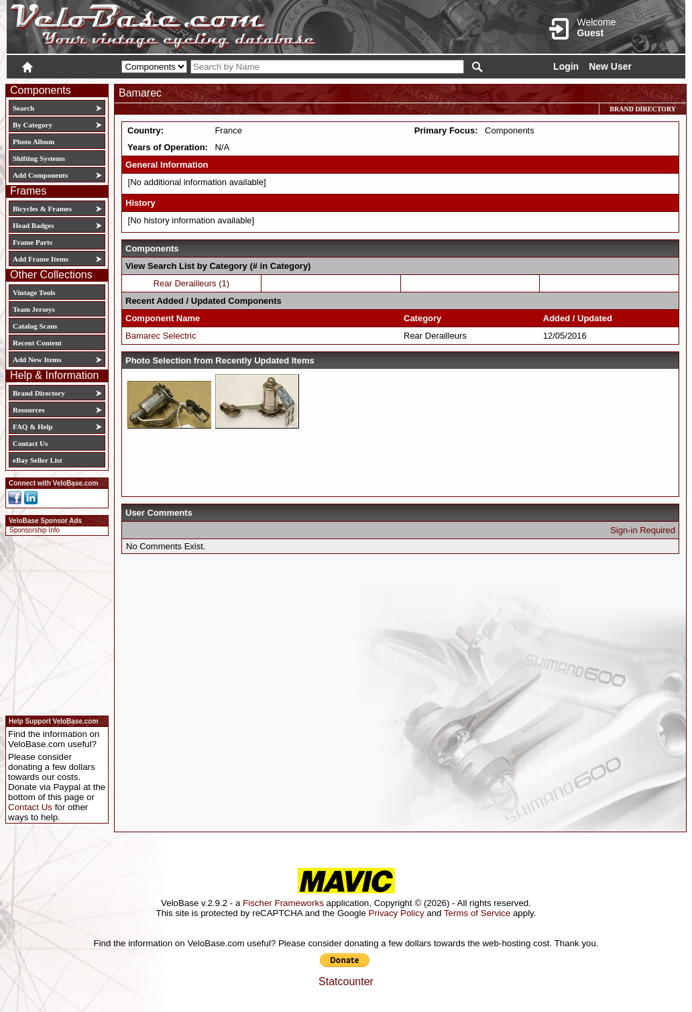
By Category (32, 125)
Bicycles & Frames (43, 209)
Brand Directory (39, 393)
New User (610, 66)
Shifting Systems (39, 158)
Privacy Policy (396, 913)
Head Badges (33, 225)
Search (23, 108)
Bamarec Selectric (160, 336)
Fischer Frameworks (283, 903)
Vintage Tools (34, 292)
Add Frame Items (40, 259)
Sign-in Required (642, 530)
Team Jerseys (34, 309)
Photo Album (33, 141)
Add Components (40, 175)
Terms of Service (477, 913)
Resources (28, 410)
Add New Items (37, 359)
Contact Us (30, 443)
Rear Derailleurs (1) (191, 283)
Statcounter (346, 981)
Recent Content (37, 343)
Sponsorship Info (34, 530)
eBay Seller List (37, 460)
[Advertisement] (53, 623)
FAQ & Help (33, 427)
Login (566, 66)
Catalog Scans (35, 326)
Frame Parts (32, 242)
